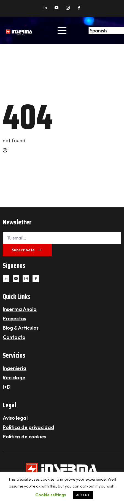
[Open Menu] (62, 30)
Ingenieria (14, 368)
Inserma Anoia (20, 309)
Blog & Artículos (21, 328)
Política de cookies (24, 436)
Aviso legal (15, 418)
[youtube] (56, 7)
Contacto (14, 337)
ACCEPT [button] (83, 495)
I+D (6, 387)
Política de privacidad (28, 427)
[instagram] (67, 7)
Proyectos (14, 318)
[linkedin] (45, 7)
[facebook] (79, 7)
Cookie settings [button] (50, 494)
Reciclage (14, 377)
